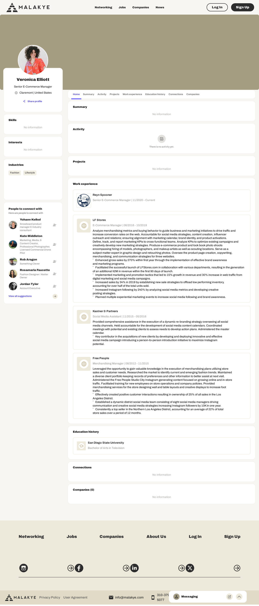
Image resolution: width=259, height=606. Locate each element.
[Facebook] (99, 571)
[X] (220, 571)
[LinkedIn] (159, 571)
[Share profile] (32, 101)
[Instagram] (39, 571)
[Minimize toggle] (239, 596)
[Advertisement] (33, 366)
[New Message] (229, 596)
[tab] (76, 94)
